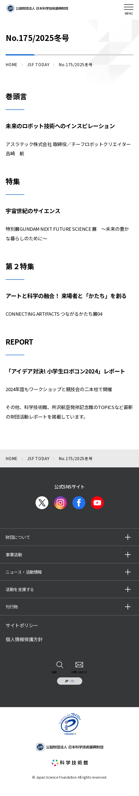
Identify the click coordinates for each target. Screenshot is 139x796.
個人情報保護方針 (24, 639)
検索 (54, 672)
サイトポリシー (22, 625)
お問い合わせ (79, 672)
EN (72, 681)
